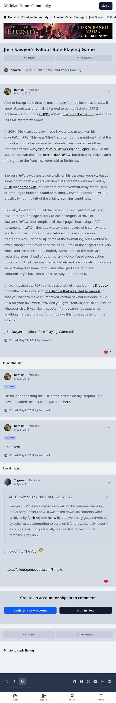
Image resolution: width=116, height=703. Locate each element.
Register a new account (30, 610)
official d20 (56, 154)
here (66, 401)
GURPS (44, 114)
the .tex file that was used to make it (72, 291)
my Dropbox (98, 285)
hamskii (16, 70)
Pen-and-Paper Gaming (64, 70)
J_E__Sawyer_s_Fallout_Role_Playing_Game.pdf (39, 331)
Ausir (8, 187)
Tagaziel (20, 480)
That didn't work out (78, 114)
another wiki (27, 187)
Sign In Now (85, 610)
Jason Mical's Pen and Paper (63, 149)
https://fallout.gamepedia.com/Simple (33, 569)
